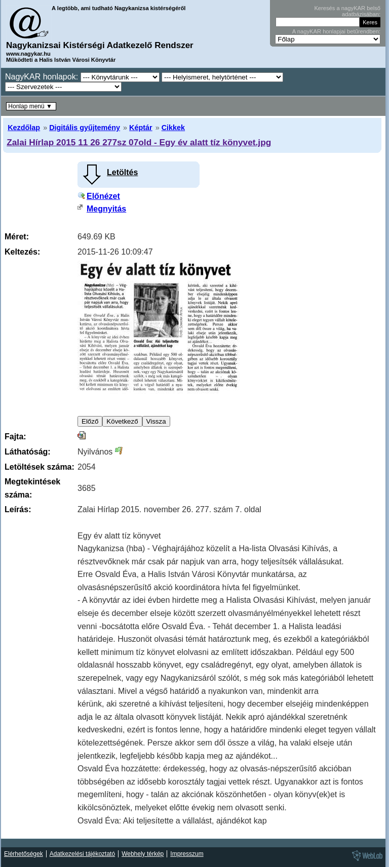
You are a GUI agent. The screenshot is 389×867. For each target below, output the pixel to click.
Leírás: (18, 509)
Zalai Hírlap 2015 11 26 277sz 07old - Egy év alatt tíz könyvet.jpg (139, 142)
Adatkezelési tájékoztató (82, 853)
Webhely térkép (143, 853)
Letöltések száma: (39, 467)
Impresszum (186, 853)
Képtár (140, 127)
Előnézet (103, 196)
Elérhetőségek (23, 853)
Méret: (17, 236)
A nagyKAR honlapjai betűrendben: (336, 31)
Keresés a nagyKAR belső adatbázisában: (347, 11)
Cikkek (173, 127)
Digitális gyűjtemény (84, 127)
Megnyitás (106, 208)
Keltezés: (22, 251)
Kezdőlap (24, 127)
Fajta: (15, 436)
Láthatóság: (28, 451)
